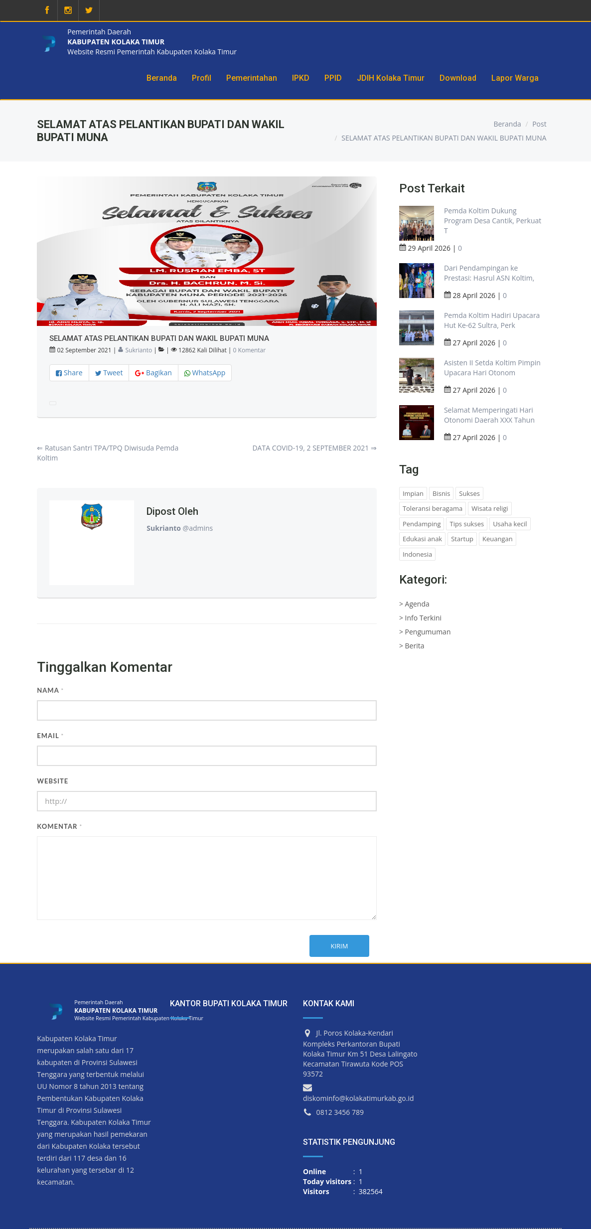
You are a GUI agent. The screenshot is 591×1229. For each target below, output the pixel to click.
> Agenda (414, 604)
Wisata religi (489, 508)
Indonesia (417, 554)
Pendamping (422, 523)
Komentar (59, 826)
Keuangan (497, 538)
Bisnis (441, 493)
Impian (413, 493)
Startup (462, 538)
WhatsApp (205, 372)
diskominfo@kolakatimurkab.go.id (358, 1098)
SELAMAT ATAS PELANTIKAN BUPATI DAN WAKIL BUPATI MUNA (443, 138)
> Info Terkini (420, 617)
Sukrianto (135, 350)
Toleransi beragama (432, 508)
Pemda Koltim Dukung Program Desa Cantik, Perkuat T (492, 220)
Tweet (109, 372)
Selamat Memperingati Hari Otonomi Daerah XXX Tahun (489, 415)
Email (50, 736)
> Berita (412, 645)
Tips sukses (466, 523)
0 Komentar (249, 350)
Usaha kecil (510, 523)
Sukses (469, 493)
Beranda (507, 124)
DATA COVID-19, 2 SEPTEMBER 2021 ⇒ (314, 448)
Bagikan (153, 372)
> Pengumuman (425, 631)
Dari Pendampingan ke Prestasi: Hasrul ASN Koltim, (489, 273)
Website (52, 781)
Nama (50, 690)
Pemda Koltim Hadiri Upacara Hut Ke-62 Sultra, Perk (492, 320)
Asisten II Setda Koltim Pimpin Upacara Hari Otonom (492, 367)
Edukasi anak (422, 538)
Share (69, 372)
